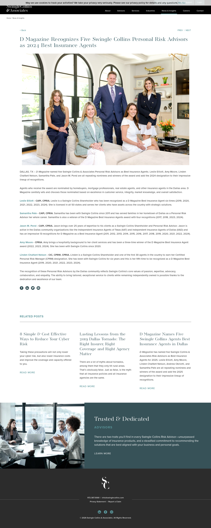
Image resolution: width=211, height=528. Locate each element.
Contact (200, 11)
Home (9, 18)
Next (188, 30)
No (183, 2)
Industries (150, 11)
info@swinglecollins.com (113, 497)
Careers (186, 11)
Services (135, 11)
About (107, 11)
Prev (180, 30)
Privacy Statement (98, 501)
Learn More (102, 453)
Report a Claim (114, 501)
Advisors (121, 11)
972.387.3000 (93, 497)
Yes (179, 2)
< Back (23, 30)
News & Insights (169, 11)
